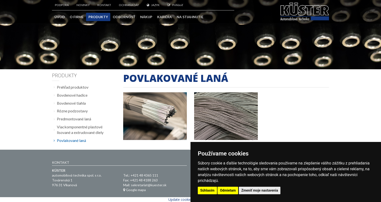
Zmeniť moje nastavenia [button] (259, 190)
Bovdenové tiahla (71, 103)
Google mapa (134, 190)
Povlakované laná (71, 140)
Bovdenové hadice (72, 95)
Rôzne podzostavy (72, 111)
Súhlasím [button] (207, 190)
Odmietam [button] (228, 190)
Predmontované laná (74, 119)
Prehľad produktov (72, 87)
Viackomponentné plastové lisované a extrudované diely (80, 129)
